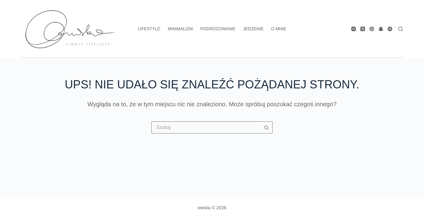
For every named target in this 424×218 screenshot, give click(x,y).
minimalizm (180, 28)
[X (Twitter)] (362, 29)
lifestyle (149, 28)
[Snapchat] (381, 29)
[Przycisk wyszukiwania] (266, 127)
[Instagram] (353, 29)
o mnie (278, 28)
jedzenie (253, 28)
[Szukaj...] (205, 127)
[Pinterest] (371, 29)
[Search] (400, 29)
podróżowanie (217, 28)
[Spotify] (390, 29)
